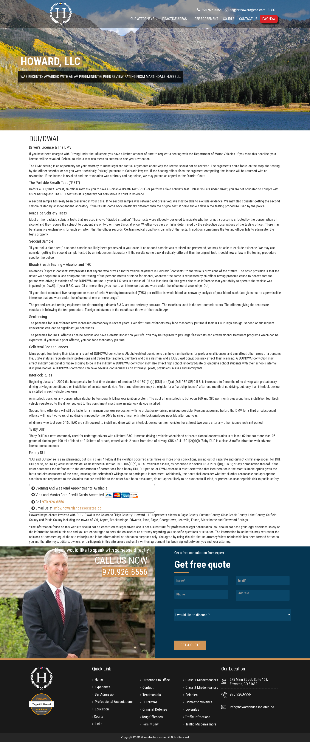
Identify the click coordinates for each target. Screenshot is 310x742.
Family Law (151, 724)
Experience (102, 687)
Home (99, 679)
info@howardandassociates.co (77, 508)
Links (98, 724)
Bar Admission (105, 694)
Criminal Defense (155, 709)
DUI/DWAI (150, 702)
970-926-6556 (53, 502)
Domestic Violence (199, 702)
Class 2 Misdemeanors (202, 687)
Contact (148, 687)
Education (102, 709)
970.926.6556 (211, 10)
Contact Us (248, 19)
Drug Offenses (152, 717)
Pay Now (268, 19)
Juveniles (192, 709)
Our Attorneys (143, 19)
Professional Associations (114, 701)
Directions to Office (156, 680)
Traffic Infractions (197, 717)
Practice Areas (176, 19)
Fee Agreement (206, 19)
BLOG (271, 10)
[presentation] (207, 631)
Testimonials (152, 695)
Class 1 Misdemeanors (202, 680)
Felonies (192, 695)
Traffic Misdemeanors (201, 724)
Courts (228, 19)
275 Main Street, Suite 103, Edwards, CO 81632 (249, 681)
